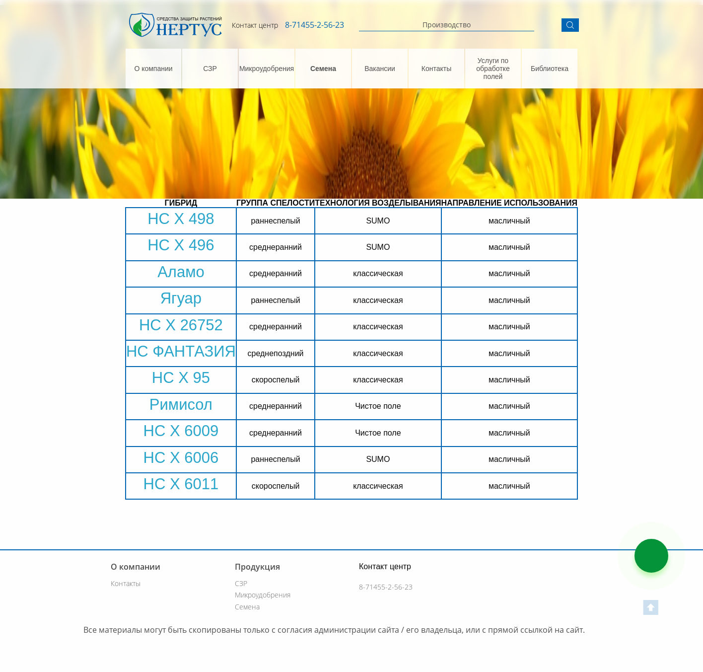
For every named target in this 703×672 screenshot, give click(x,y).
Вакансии (379, 69)
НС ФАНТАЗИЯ (181, 351)
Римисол (180, 404)
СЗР (210, 69)
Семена (323, 69)
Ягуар (181, 298)
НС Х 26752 (181, 325)
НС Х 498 (180, 218)
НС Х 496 (180, 245)
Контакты (436, 69)
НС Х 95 (181, 377)
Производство (446, 24)
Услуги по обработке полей (492, 68)
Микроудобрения (266, 69)
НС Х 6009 (181, 431)
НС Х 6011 (181, 484)
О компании (153, 69)
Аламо (181, 272)
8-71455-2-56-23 (314, 24)
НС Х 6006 (181, 457)
